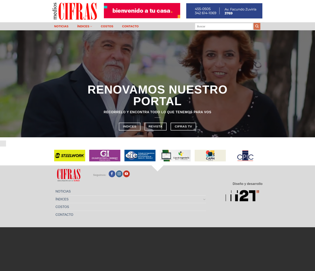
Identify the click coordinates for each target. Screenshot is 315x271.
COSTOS (107, 26)
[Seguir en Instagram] (119, 173)
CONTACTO (130, 26)
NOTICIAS (61, 26)
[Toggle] (204, 199)
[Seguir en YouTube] (126, 173)
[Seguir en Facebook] (112, 173)
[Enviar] (257, 26)
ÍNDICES (84, 26)
